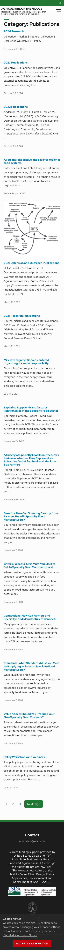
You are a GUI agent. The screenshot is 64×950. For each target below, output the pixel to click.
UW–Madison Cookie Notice (20, 935)
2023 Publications (16, 62)
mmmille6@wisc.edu (32, 841)
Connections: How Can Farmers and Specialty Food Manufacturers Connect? (30, 617)
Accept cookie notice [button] (32, 943)
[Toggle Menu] (58, 11)
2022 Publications (16, 106)
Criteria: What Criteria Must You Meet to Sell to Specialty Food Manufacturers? (29, 565)
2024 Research (14, 31)
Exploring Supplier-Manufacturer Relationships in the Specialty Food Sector (31, 409)
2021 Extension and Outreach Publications (31, 263)
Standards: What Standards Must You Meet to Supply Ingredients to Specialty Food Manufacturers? (32, 666)
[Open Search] (60, 3)
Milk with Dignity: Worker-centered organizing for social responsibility (26, 361)
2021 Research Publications (22, 315)
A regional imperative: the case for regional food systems (32, 161)
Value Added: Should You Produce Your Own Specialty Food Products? (29, 715)
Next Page (33, 804)
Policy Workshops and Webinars (24, 757)
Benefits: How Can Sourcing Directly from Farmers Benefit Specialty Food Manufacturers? (31, 516)
